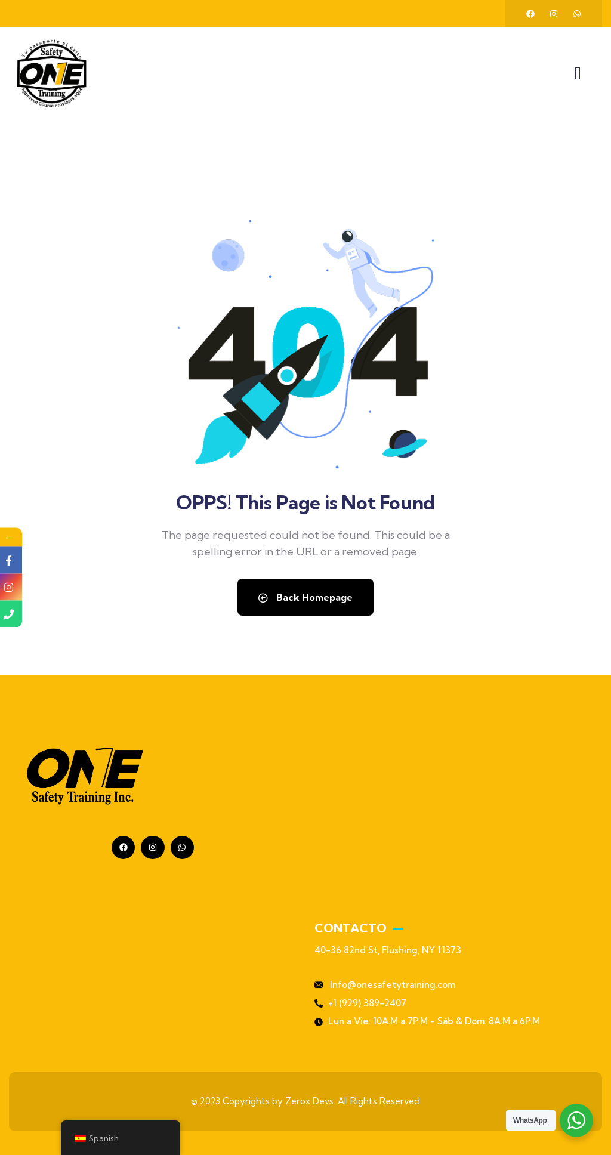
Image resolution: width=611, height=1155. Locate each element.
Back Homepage (305, 597)
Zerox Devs (309, 1101)
